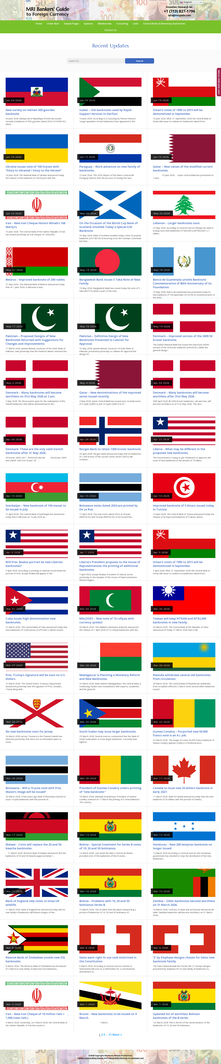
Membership (104, 23)
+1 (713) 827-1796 (179, 11)
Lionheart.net (137, 1058)
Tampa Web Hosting (117, 1058)
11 (110, 1034)
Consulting (122, 23)
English (186, 2)
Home (39, 23)
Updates (88, 23)
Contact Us (110, 30)
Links (135, 23)
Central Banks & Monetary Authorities (164, 23)
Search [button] (139, 60)
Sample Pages (71, 23)
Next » (117, 1034)
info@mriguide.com (179, 15)
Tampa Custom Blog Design (90, 1058)
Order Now (53, 23)
